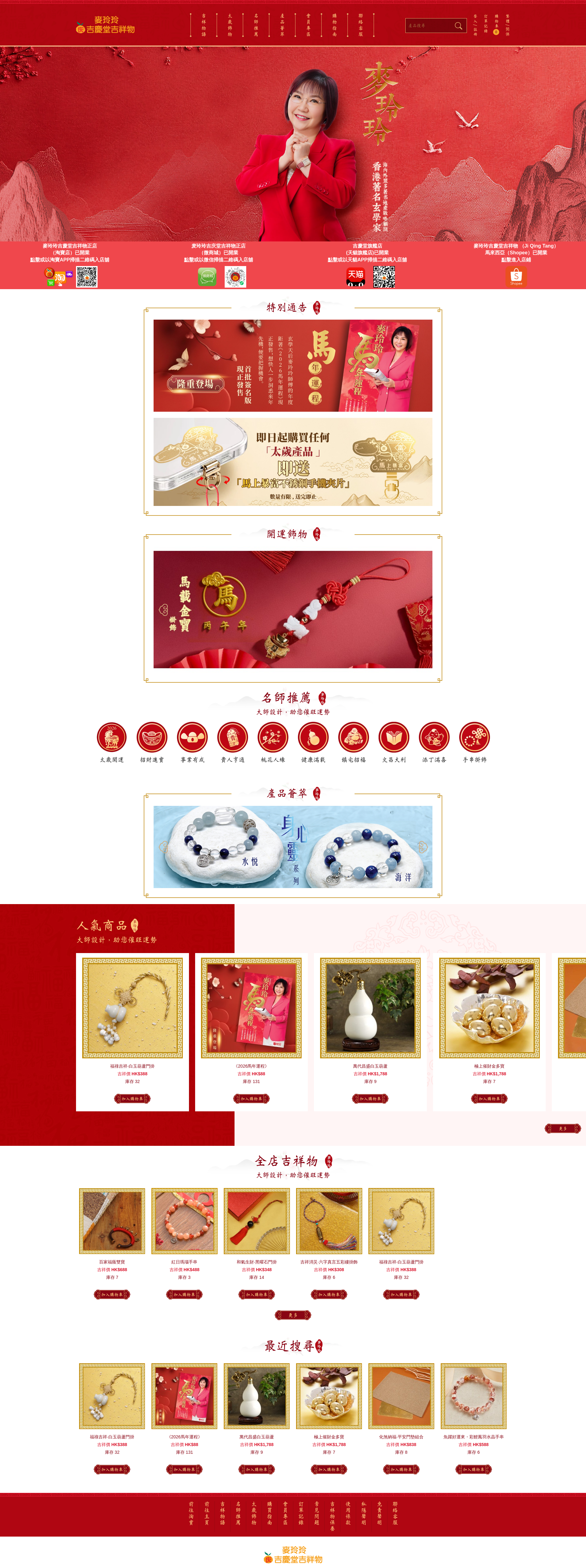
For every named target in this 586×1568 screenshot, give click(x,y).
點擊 (35, 259)
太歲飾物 (229, 25)
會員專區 (308, 25)
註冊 (475, 32)
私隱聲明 (364, 1513)
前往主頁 (207, 1513)
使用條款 (348, 1513)
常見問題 (316, 1513)
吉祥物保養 (332, 1516)
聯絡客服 (360, 25)
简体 (508, 31)
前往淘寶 (191, 1513)
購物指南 (334, 25)
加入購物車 (132, 1099)
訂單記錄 (486, 23)
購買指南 (269, 1513)
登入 (475, 18)
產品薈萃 (282, 25)
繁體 (508, 18)
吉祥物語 (203, 25)
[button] (423, 610)
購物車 (497, 24)
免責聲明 (379, 1513)
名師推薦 (256, 25)
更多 (563, 1128)
